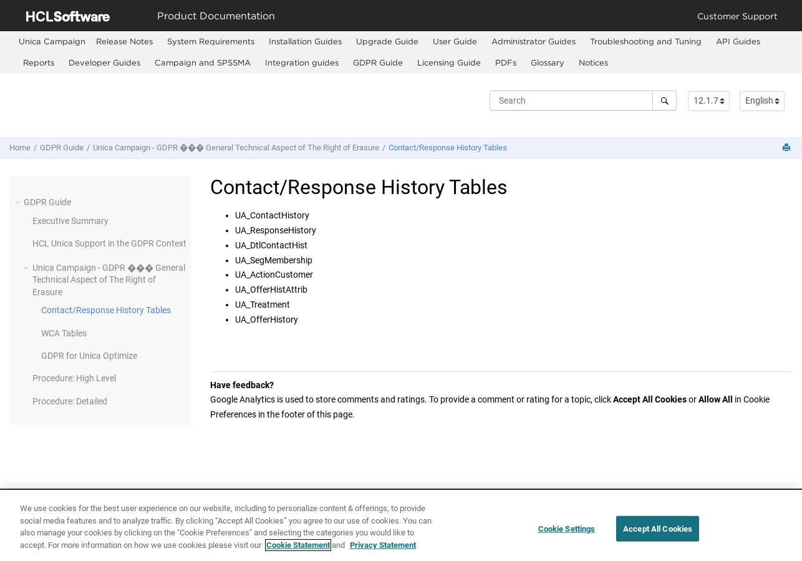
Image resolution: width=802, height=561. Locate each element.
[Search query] (583, 100)
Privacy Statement (383, 552)
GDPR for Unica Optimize (89, 356)
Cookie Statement (298, 552)
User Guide (455, 41)
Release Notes (124, 41)
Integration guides (302, 62)
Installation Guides (305, 41)
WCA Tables (64, 333)
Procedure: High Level (74, 378)
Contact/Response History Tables (448, 147)
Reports (38, 62)
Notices (593, 62)
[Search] (664, 100)
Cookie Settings (567, 536)
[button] (19, 202)
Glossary (547, 62)
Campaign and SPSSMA (203, 62)
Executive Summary (70, 221)
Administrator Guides (533, 41)
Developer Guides (104, 62)
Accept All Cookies (657, 536)
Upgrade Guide (387, 41)
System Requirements (210, 41)
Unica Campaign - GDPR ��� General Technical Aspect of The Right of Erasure (236, 147)
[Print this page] (788, 148)
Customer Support (737, 16)
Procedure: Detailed (69, 401)
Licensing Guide (449, 62)
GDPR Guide (378, 62)
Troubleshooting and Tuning (646, 41)
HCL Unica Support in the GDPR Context (109, 243)
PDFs (505, 62)
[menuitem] (52, 41)
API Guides (738, 41)
